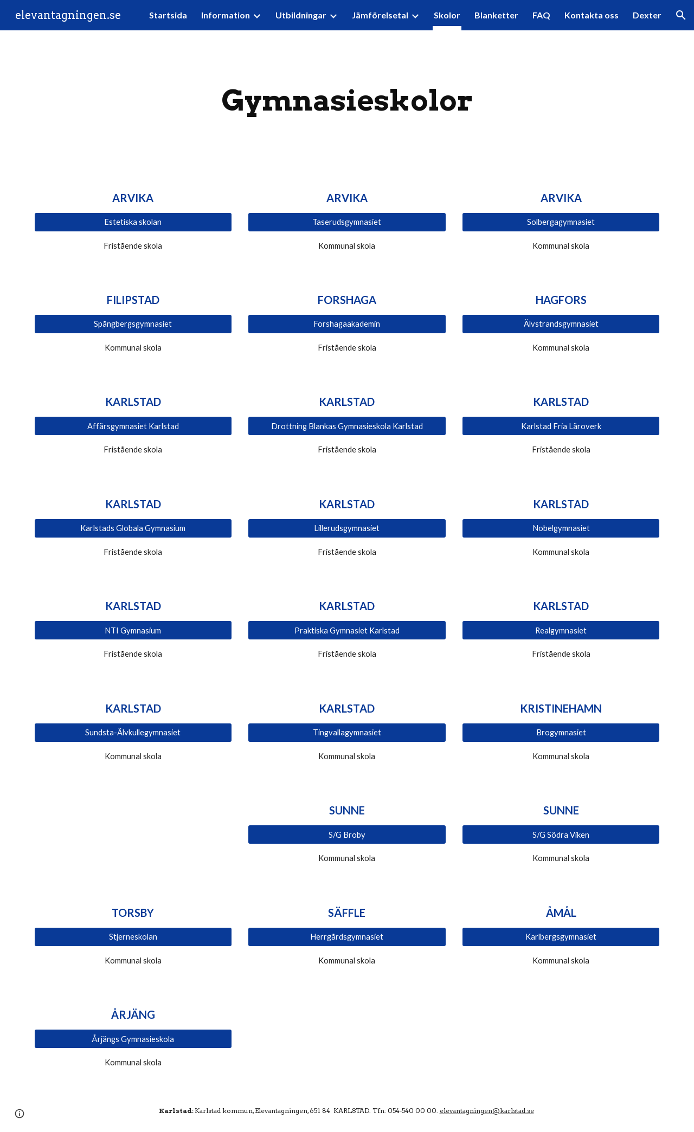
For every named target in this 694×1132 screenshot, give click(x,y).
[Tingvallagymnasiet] (346, 732)
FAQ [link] (541, 15)
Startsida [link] (168, 15)
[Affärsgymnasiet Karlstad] (133, 425)
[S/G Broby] (346, 834)
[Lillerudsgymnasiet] (346, 528)
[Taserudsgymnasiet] (346, 221)
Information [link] (225, 15)
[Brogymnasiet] (560, 732)
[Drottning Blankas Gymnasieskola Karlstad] (346, 425)
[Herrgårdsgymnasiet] (346, 936)
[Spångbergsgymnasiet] (133, 324)
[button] (681, 15)
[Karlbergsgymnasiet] (560, 936)
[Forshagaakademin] (346, 324)
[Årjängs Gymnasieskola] (133, 1038)
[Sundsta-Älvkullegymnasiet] (133, 732)
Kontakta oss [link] (591, 15)
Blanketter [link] (496, 15)
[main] (347, 100)
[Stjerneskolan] (133, 936)
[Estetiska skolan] (133, 221)
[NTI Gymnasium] (133, 630)
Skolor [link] (447, 15)
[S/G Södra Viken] (560, 834)
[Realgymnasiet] (560, 630)
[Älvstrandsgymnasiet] (560, 324)
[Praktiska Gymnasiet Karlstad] (346, 630)
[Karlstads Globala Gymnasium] (133, 528)
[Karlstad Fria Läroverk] (560, 425)
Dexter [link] (647, 15)
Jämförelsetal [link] (380, 15)
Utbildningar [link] (300, 15)
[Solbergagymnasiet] (560, 221)
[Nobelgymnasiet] (560, 528)
